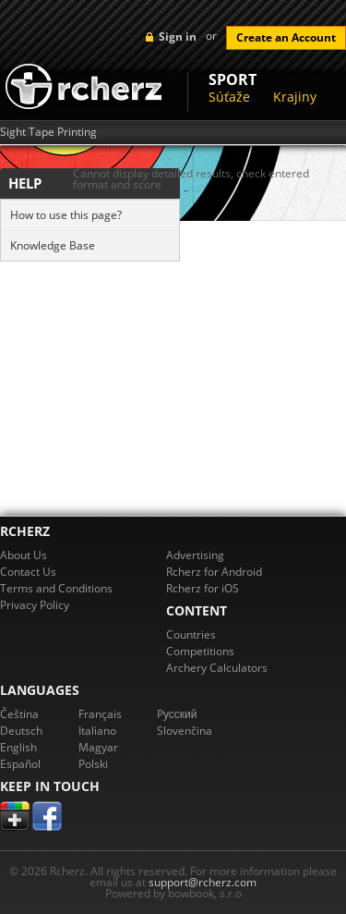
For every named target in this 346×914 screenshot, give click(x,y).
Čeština (19, 714)
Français (100, 714)
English (18, 747)
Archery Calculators (217, 668)
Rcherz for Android (214, 571)
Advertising (195, 555)
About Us (23, 555)
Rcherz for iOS (202, 588)
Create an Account (286, 37)
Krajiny (294, 96)
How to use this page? (66, 215)
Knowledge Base (52, 245)
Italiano (97, 730)
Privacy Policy (34, 605)
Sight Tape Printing (48, 132)
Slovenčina (184, 730)
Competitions (200, 651)
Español (20, 764)
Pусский (177, 714)
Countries (191, 634)
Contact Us (28, 571)
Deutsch (21, 730)
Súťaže (229, 96)
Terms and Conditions (56, 588)
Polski (93, 764)
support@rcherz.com (203, 882)
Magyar (98, 747)
